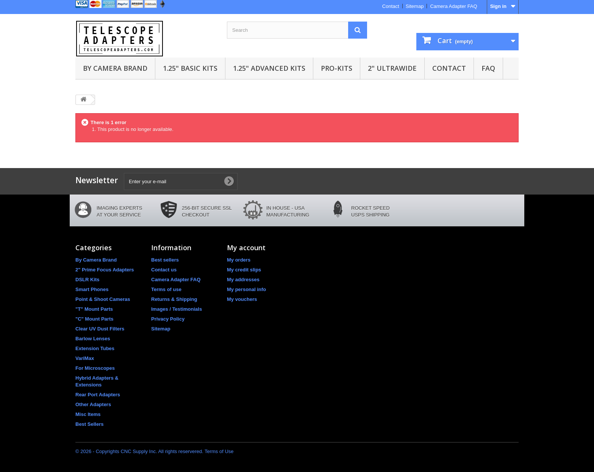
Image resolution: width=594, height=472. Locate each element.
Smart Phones (91, 289)
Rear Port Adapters (97, 394)
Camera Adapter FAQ (453, 6)
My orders (238, 260)
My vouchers (242, 299)
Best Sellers (89, 424)
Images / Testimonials (176, 309)
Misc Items (87, 414)
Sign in (498, 6)
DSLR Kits (87, 279)
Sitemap (415, 6)
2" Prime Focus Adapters (104, 270)
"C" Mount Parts (94, 319)
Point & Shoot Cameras (102, 299)
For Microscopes (95, 368)
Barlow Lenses (92, 338)
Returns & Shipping (174, 299)
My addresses (243, 279)
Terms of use (166, 289)
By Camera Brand (115, 68)
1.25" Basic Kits (190, 68)
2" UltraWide (392, 68)
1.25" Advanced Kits (269, 68)
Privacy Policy (167, 319)
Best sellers (165, 260)
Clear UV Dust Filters (99, 329)
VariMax (84, 358)
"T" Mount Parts (94, 309)
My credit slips (244, 270)
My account (246, 247)
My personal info (246, 289)
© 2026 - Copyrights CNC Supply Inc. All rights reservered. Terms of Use (154, 451)
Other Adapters (93, 404)
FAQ (488, 68)
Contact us (164, 270)
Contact (390, 6)
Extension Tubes (94, 348)
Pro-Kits (336, 68)
